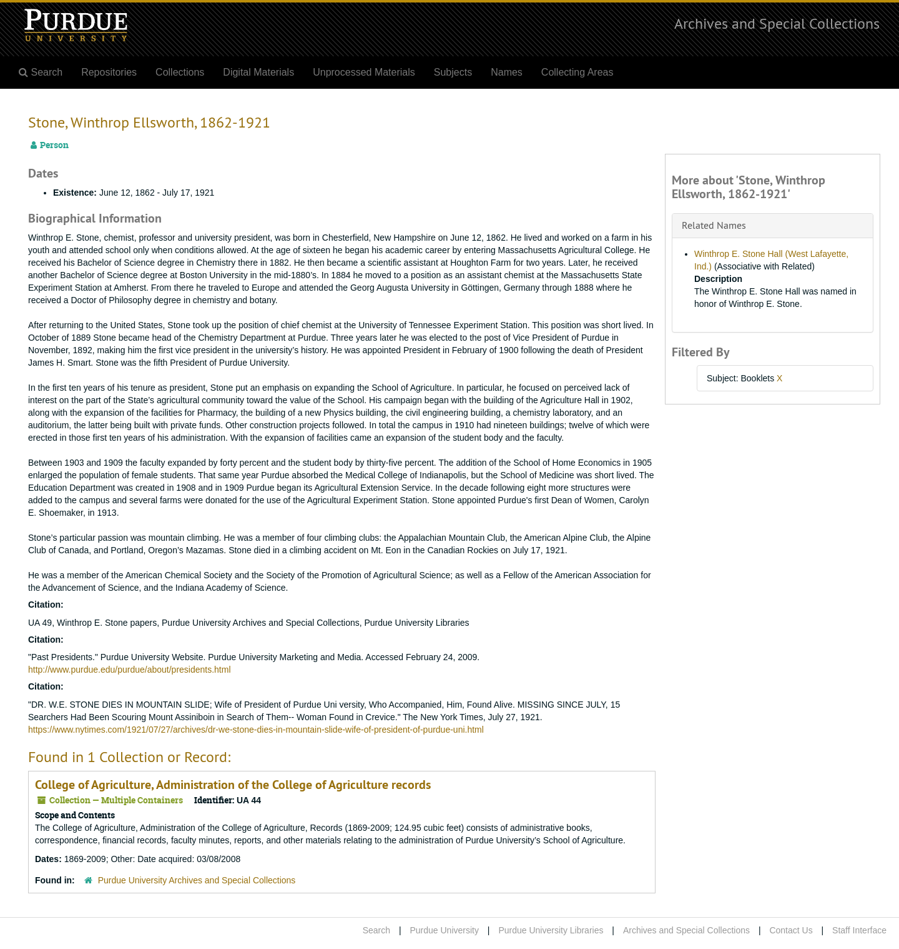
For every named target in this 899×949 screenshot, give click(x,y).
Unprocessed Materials (364, 72)
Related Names (714, 225)
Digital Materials (258, 72)
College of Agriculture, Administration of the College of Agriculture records (233, 784)
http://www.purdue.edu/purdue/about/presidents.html (129, 670)
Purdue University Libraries (550, 930)
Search (376, 930)
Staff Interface (859, 930)
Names (507, 72)
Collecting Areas (577, 72)
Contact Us (790, 930)
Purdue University (444, 930)
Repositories (109, 72)
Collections (179, 72)
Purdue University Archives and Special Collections (197, 880)
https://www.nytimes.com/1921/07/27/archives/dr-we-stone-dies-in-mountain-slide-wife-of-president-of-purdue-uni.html (256, 730)
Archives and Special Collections (777, 23)
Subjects (453, 72)
